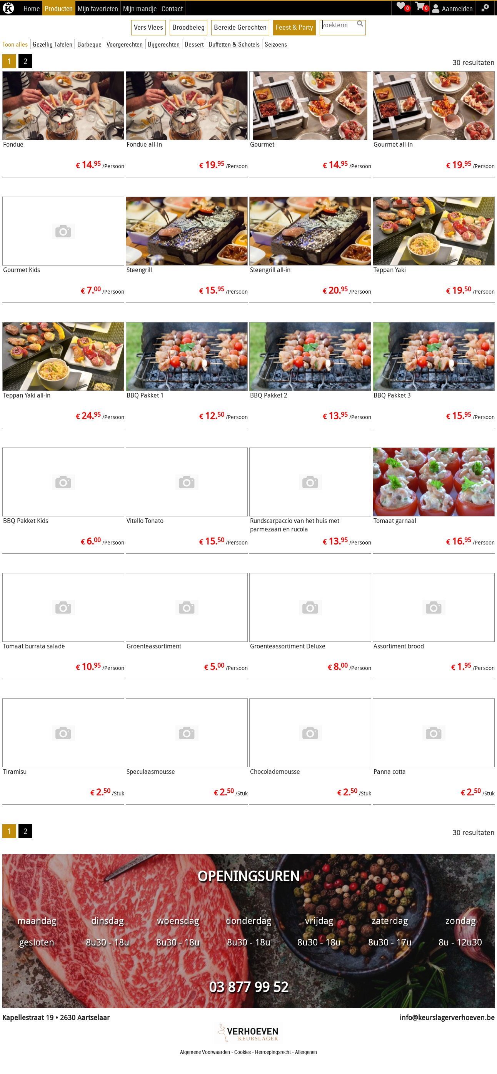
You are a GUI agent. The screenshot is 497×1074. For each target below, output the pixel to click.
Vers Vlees (148, 27)
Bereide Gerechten (240, 27)
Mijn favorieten (98, 8)
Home (31, 8)
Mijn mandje (140, 8)
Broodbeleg (188, 27)
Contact (172, 8)
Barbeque (89, 44)
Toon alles (15, 44)
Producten (59, 8)
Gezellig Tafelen (52, 44)
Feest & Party (294, 27)
